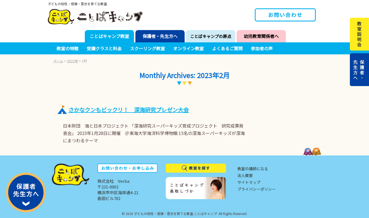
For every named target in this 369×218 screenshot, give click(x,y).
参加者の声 (262, 48)
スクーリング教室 (147, 48)
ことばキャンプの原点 (210, 36)
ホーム (58, 60)
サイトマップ (248, 182)
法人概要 (245, 175)
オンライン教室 (188, 48)
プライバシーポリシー (256, 189)
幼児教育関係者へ (261, 36)
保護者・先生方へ (160, 36)
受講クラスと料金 (104, 48)
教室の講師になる (252, 168)
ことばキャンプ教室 (109, 36)
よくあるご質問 (227, 48)
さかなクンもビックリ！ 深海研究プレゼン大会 (128, 110)
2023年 (72, 60)
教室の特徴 (68, 48)
